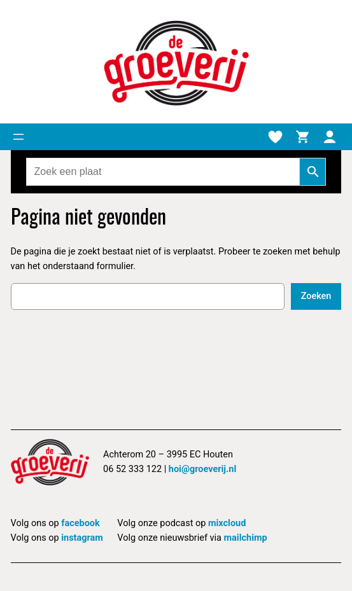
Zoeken (316, 296)
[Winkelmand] (302, 136)
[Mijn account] (329, 136)
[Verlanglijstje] (275, 136)
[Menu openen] (18, 136)
